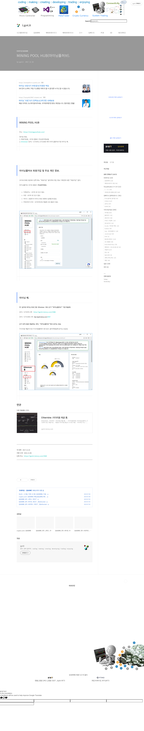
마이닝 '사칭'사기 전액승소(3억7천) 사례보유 (36, 100)
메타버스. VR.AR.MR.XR (113, 247)
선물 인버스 (43, 680)
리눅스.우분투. (110, 221)
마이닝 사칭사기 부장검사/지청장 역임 (34, 85)
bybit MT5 (61, 680)
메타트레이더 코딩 (111, 183)
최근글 (106, 162)
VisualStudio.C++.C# (112, 187)
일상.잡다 (108, 255)
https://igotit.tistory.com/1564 (35, 456)
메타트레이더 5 (51, 32)
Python (108, 228)
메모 (107, 260)
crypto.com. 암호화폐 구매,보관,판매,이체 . (32, 497)
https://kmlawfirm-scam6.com (29, 83)
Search (87, 21)
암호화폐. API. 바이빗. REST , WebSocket (32, 502)
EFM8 (108, 206)
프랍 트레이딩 (96, 680)
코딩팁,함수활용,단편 (112, 192)
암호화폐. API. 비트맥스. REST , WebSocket (33, 504)
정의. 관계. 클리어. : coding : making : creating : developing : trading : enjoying (46, 549)
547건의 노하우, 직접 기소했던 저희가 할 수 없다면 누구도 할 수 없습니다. (44, 88)
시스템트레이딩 (22, 32)
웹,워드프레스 (110, 239)
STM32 (108, 201)
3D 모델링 (109, 242)
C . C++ (108, 190)
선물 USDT (52, 680)
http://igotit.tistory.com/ (40, 317)
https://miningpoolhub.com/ (34, 132)
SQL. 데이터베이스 (111, 231)
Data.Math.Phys (111, 244)
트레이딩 (22, 490)
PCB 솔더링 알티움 (111, 198)
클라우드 (108, 215)
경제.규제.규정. (110, 258)
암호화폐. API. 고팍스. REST (28, 499)
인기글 (112, 162)
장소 (107, 252)
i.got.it (25, 25)
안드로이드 (109, 223)
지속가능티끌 (110, 210)
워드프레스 (122, 32)
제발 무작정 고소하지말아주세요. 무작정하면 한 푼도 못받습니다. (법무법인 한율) (47, 103)
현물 (36, 680)
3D (111, 32)
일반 (107, 264)
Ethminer (24, 142)
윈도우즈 (108, 218)
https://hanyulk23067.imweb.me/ (30, 97)
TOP (125, 581)
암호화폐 (37, 32)
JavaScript (109, 234)
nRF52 (108, 204)
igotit (22, 546)
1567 (48, 317)
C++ (80, 32)
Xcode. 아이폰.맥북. (112, 226)
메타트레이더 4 (68, 32)
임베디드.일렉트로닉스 (112, 196)
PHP (107, 236)
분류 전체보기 (110, 174)
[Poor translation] (5, 697)
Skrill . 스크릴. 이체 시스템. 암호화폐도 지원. (32, 494)
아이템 (108, 213)
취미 (106, 267)
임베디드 (91, 32)
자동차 (108, 250)
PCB (102, 32)
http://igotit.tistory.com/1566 (45, 312)
